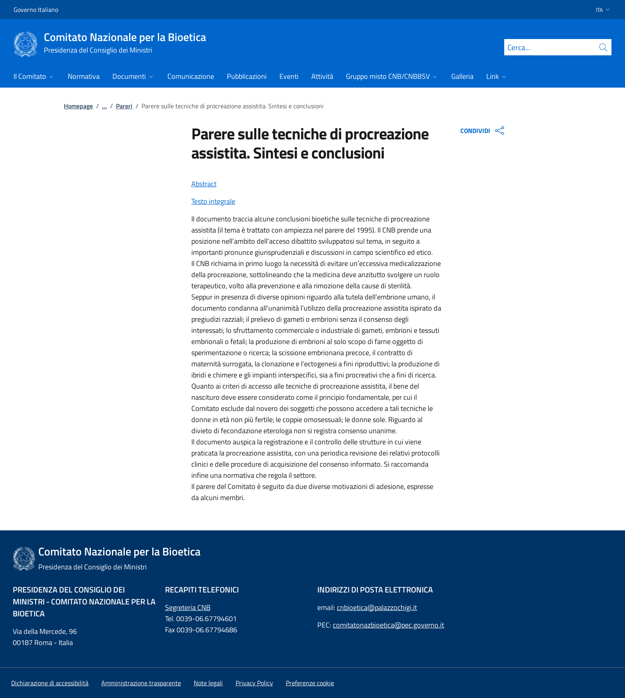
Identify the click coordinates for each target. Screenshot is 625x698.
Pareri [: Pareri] (124, 106)
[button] (600, 10)
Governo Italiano (36, 9)
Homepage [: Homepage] (78, 106)
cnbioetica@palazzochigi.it (377, 607)
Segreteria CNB (187, 607)
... (104, 106)
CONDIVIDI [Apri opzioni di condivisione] (483, 130)
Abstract (203, 183)
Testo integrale (213, 201)
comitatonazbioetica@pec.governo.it (388, 625)
